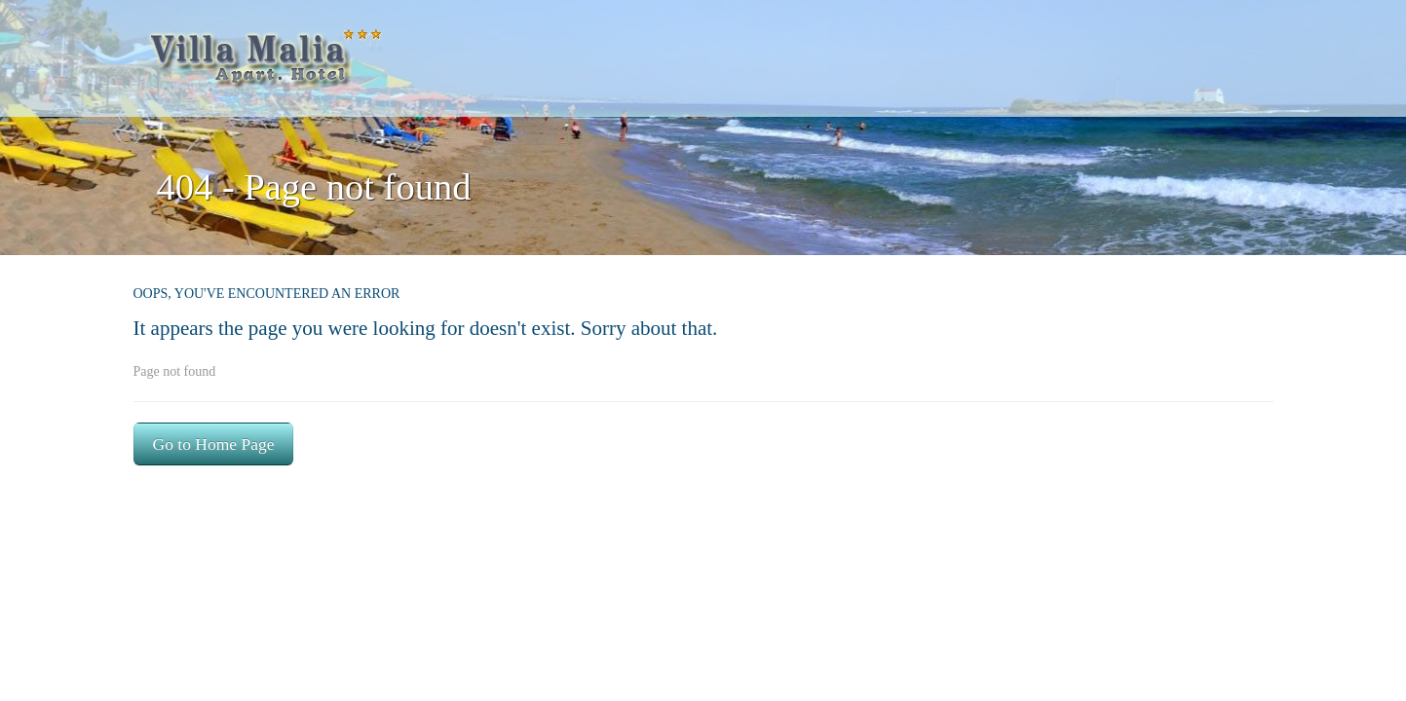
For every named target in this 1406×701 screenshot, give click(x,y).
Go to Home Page (214, 444)
